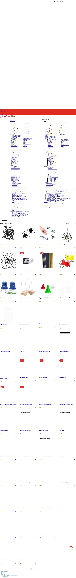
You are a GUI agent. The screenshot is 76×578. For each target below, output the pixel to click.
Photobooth (13, 172)
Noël (13, 133)
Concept (3, 576)
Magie (26, 127)
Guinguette (26, 130)
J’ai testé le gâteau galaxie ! (16, 203)
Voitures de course (15, 129)
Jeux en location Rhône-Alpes (17, 212)
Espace (26, 128)
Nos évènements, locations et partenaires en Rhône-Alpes (19, 211)
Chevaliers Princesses (28, 131)
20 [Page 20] (43, 566)
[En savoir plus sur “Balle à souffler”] (75, 431)
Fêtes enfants (12, 134)
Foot (25, 132)
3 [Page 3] (34, 566)
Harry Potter (13, 145)
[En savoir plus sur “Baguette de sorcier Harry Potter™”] (35, 431)
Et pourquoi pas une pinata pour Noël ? (18, 209)
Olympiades (14, 123)
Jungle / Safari (15, 128)
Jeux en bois (13, 167)
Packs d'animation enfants (16, 135)
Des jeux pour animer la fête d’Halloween (19, 198)
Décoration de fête (15, 175)
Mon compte (12, 210)
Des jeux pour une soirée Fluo (17, 195)
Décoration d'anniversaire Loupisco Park (19, 215)
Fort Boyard (12, 171)
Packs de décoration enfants (16, 136)
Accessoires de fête (15, 184)
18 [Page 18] (39, 566)
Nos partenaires (4, 574)
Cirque (12, 141)
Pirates (13, 127)
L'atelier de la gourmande (16, 216)
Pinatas (12, 173)
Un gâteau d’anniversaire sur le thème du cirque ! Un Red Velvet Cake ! (19, 204)
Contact (3, 569)
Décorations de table (14, 179)
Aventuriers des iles (28, 122)
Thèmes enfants (14, 137)
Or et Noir (14, 132)
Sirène (12, 142)
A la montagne (27, 133)
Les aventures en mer (16, 122)
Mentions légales (5, 571)
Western (26, 129)
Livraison (3, 570)
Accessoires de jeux (14, 174)
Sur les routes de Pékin (16, 126)
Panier (11, 120)
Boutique (11, 165)
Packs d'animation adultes (15, 169)
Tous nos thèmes (12, 121)
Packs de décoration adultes (16, 150)
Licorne (13, 143)
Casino (13, 130)
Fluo (13, 131)
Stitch (26, 126)
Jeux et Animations (15, 166)
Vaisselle (13, 181)
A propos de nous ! (5, 568)
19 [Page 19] (41, 566)
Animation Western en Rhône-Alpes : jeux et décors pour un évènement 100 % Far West (19, 188)
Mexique (25, 146)
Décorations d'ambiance (15, 178)
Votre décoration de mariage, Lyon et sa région (20, 214)
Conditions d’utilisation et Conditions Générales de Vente (12, 572)
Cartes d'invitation (15, 186)
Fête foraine (27, 123)
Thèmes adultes (14, 151)
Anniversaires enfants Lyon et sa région (18, 213)
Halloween (25, 148)
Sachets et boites (14, 182)
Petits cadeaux (14, 185)
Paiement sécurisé (5, 573)
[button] (16, 248)
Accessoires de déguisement (16, 183)
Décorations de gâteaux (15, 180)
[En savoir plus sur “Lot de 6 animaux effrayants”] (75, 353)
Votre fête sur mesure (5, 575)
